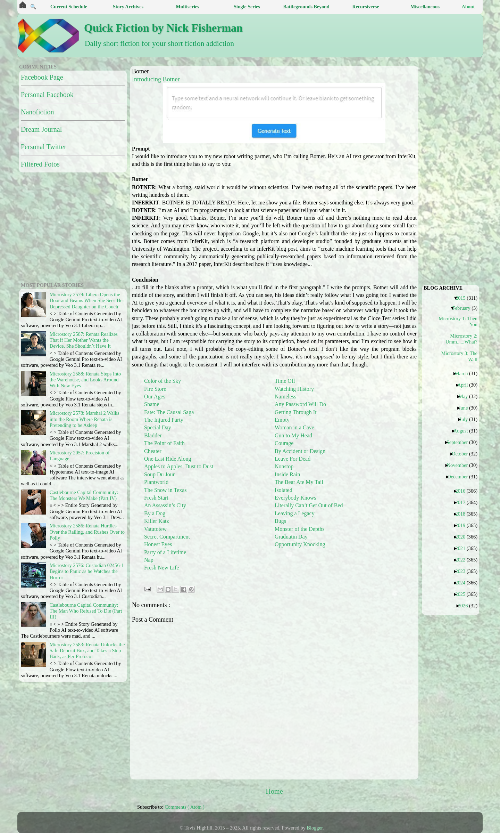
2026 (465, 605)
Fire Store (155, 389)
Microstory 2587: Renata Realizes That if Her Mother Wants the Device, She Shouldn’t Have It (84, 340)
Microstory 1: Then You (459, 321)
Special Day (157, 427)
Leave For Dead (292, 459)
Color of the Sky (162, 381)
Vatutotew (155, 529)
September (460, 442)
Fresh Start (156, 498)
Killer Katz (156, 521)
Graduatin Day (291, 537)
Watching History (294, 389)
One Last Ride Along (167, 459)
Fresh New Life (161, 568)
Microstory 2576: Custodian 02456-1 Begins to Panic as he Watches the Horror (87, 571)
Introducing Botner (156, 79)
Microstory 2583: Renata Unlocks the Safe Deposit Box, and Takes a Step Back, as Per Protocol (87, 651)
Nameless (285, 396)
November (460, 465)
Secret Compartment (167, 537)
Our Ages (154, 396)
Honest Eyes (158, 544)
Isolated (283, 490)
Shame (151, 404)
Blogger (315, 828)
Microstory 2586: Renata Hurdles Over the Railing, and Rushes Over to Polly (87, 532)
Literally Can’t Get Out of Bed (309, 505)
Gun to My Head (293, 435)
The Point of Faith (164, 443)
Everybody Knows (295, 498)
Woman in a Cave (294, 427)
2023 (462, 571)
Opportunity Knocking (300, 544)
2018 (462, 514)
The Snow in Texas (165, 490)
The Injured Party (163, 420)
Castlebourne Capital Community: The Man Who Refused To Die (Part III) (86, 611)
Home (274, 791)
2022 (462, 560)
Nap (148, 560)
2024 (462, 582)
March (464, 373)
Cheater (152, 451)
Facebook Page (42, 77)
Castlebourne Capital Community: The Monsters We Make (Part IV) (84, 495)
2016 (462, 491)
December (460, 476)
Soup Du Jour (159, 474)
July (466, 419)
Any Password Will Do (300, 404)
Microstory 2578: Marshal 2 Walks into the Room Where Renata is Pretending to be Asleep (84, 419)
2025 (462, 594)
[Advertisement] (62, 226)
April (465, 385)
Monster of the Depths (300, 529)
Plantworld (156, 482)
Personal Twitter (43, 147)
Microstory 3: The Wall (459, 356)
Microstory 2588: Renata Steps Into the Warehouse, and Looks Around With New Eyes (85, 380)
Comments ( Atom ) (185, 807)
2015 (463, 298)
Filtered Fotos (40, 164)
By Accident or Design (300, 451)
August (463, 431)
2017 (462, 502)
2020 (462, 537)
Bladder (153, 435)
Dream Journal (41, 129)
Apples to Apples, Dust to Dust (178, 466)
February (464, 308)
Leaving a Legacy (295, 513)
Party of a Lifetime (165, 552)
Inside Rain (287, 474)
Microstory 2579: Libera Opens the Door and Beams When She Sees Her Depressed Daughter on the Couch (87, 300)
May (466, 396)
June (466, 408)
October (462, 453)
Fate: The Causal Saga (169, 412)
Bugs (280, 521)
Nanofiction (37, 112)
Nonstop (284, 466)
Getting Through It (296, 412)
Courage (284, 443)
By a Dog (154, 513)
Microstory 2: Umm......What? (461, 339)
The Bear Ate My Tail (299, 482)
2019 (462, 525)
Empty (282, 420)
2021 (462, 548)
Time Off (285, 381)
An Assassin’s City (165, 505)
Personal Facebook (47, 94)
